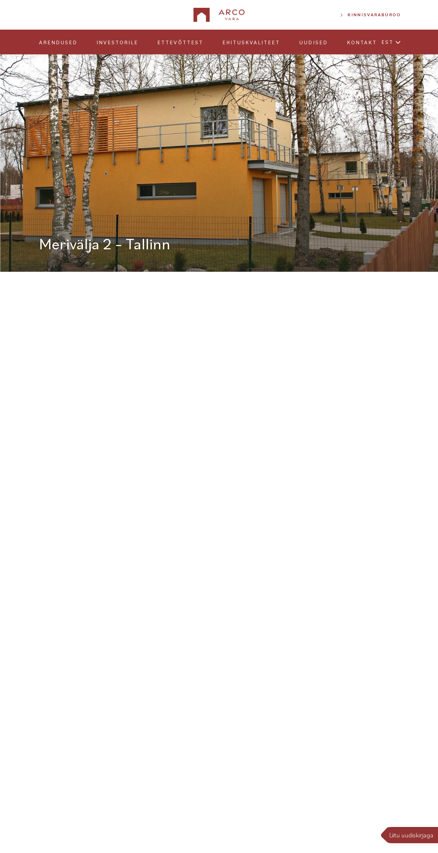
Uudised (313, 42)
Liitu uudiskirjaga (411, 835)
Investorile (117, 42)
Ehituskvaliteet (251, 42)
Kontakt (362, 42)
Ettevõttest (180, 42)
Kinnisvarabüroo (374, 15)
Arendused (58, 42)
